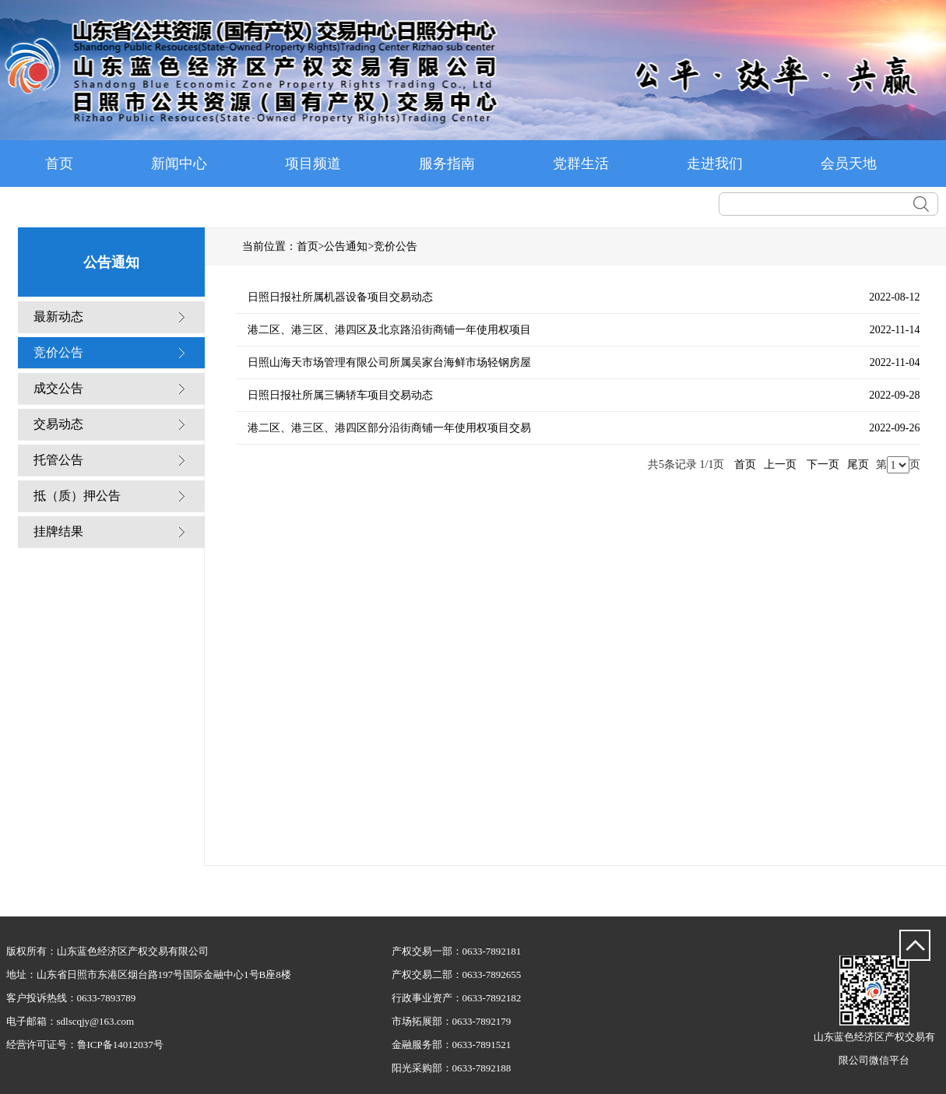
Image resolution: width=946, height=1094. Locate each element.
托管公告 (58, 459)
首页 (59, 163)
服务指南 (447, 163)
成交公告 (58, 388)
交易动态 (58, 424)
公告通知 (345, 246)
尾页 (858, 464)
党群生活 (581, 163)
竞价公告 (58, 352)
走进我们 (715, 163)
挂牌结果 (58, 531)
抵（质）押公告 (77, 495)
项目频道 (313, 163)
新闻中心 (179, 163)
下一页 (823, 464)
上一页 (780, 464)
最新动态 (58, 316)
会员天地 (849, 163)
